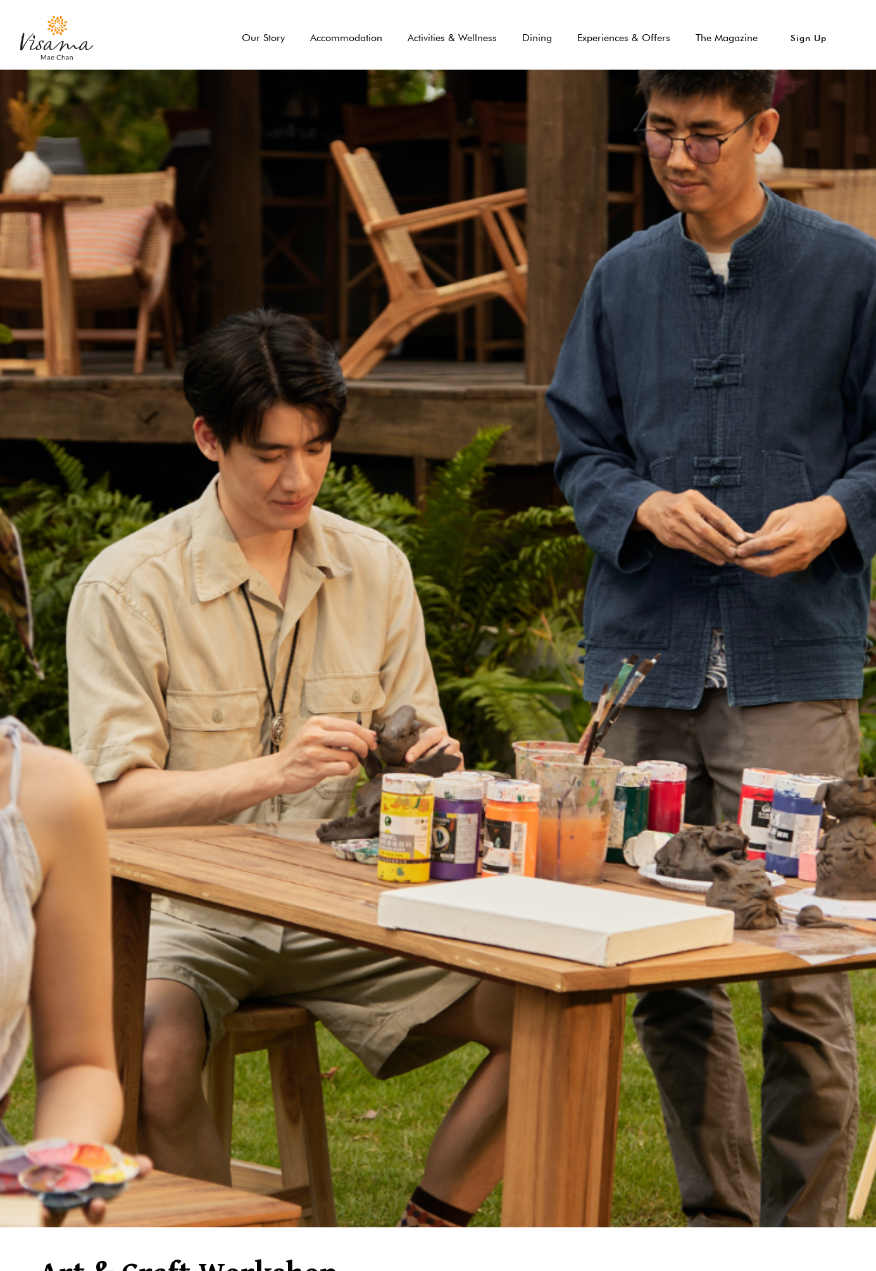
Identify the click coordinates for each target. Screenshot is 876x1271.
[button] (808, 38)
